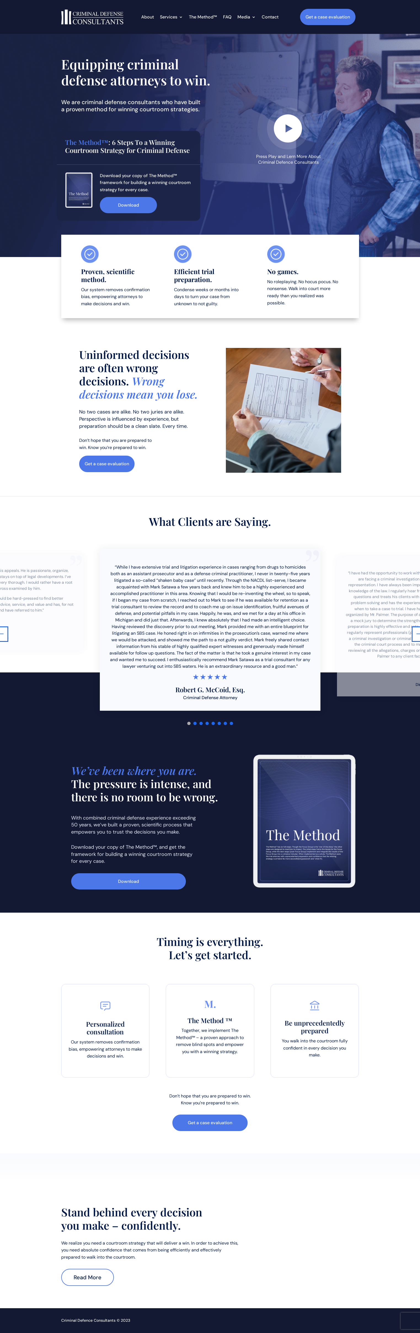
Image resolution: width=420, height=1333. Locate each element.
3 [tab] (201, 723)
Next (414, 634)
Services (168, 17)
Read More (87, 1277)
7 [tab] (225, 723)
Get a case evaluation (328, 17)
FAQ (227, 17)
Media (243, 17)
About (147, 17)
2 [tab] (195, 723)
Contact (270, 17)
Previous (5, 634)
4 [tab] (207, 723)
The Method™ (203, 17)
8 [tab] (231, 723)
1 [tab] (189, 723)
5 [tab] (213, 723)
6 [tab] (219, 723)
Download (128, 205)
